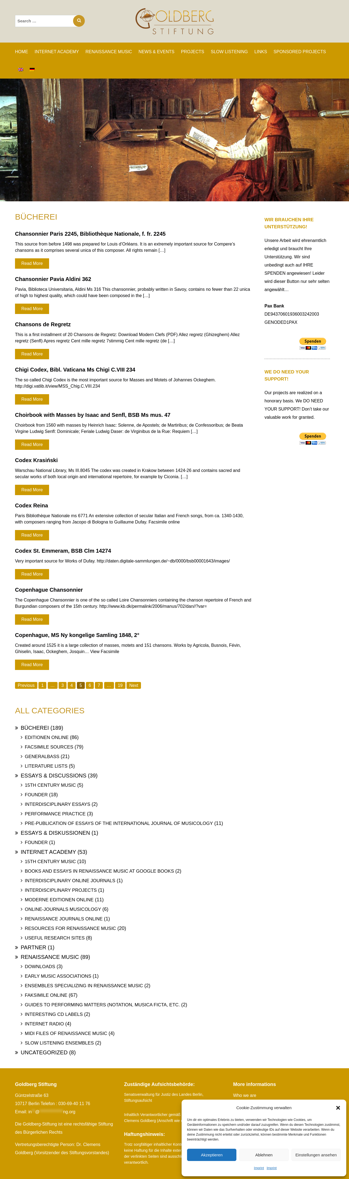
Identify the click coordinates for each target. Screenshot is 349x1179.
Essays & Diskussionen (55, 833)
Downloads (40, 966)
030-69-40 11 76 (74, 1103)
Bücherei (35, 728)
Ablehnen (263, 1155)
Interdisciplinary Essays (57, 804)
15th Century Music (50, 785)
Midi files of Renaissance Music (66, 1033)
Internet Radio (44, 1024)
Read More (32, 263)
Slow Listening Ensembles (59, 1043)
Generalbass (42, 756)
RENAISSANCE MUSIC (108, 51)
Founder (36, 794)
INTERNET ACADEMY (57, 51)
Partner (33, 947)
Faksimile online (46, 995)
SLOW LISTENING (229, 51)
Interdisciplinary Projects (61, 890)
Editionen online (47, 737)
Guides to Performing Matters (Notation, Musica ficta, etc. (102, 1004)
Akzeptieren (211, 1155)
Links (260, 51)
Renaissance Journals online (64, 918)
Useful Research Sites (55, 938)
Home (21, 51)
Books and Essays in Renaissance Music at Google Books (99, 871)
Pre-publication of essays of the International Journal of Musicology (119, 823)
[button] (338, 1108)
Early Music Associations (58, 976)
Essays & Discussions (53, 776)
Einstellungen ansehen (316, 1155)
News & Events (156, 51)
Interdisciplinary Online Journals (70, 880)
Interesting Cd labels (54, 1014)
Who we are (244, 1095)
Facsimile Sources (49, 747)
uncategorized (44, 1052)
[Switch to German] (32, 70)
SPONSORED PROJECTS (299, 51)
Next (134, 685)
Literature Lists (46, 766)
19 (120, 685)
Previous (26, 685)
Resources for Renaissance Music (70, 928)
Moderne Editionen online (59, 899)
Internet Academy (48, 852)
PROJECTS (192, 51)
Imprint (259, 1168)
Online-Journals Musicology (63, 909)
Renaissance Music (50, 957)
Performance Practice (55, 813)
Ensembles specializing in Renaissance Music (84, 985)
